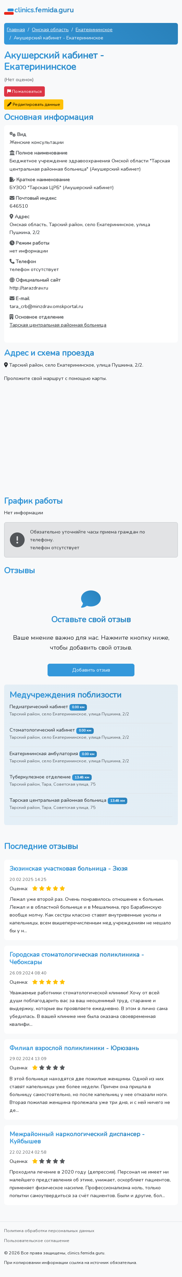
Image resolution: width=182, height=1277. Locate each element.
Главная (16, 29)
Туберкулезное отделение (40, 776)
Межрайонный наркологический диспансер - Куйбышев (77, 1138)
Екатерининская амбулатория (44, 753)
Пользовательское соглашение (36, 1240)
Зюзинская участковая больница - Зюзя (69, 868)
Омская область (50, 29)
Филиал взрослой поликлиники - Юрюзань (74, 1048)
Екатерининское (94, 29)
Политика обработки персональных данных (49, 1230)
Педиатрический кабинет (39, 706)
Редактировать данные (33, 104)
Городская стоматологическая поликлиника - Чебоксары (77, 958)
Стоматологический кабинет (42, 729)
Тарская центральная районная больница (58, 324)
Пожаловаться (24, 91)
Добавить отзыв (91, 669)
